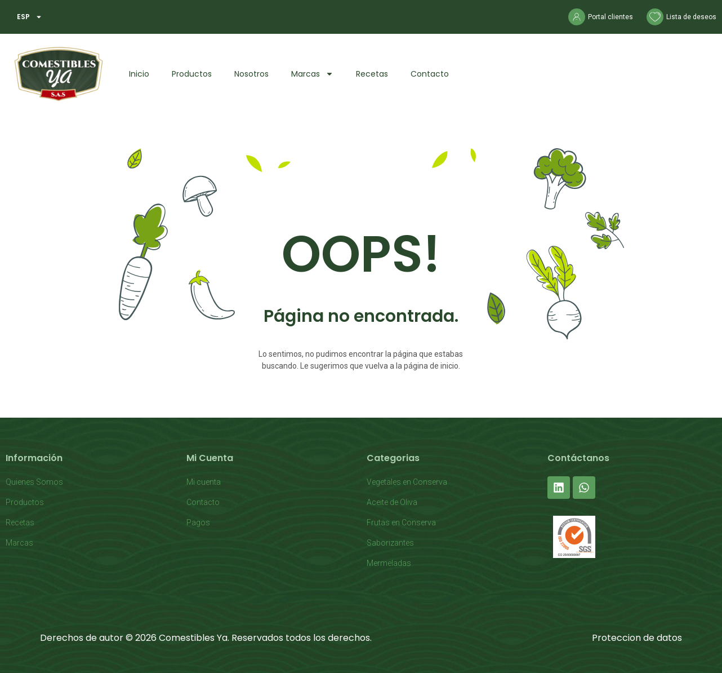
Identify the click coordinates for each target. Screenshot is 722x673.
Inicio (139, 73)
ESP (29, 17)
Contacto (430, 73)
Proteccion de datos (637, 637)
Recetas (372, 73)
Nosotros (251, 73)
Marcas (312, 73)
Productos (192, 73)
